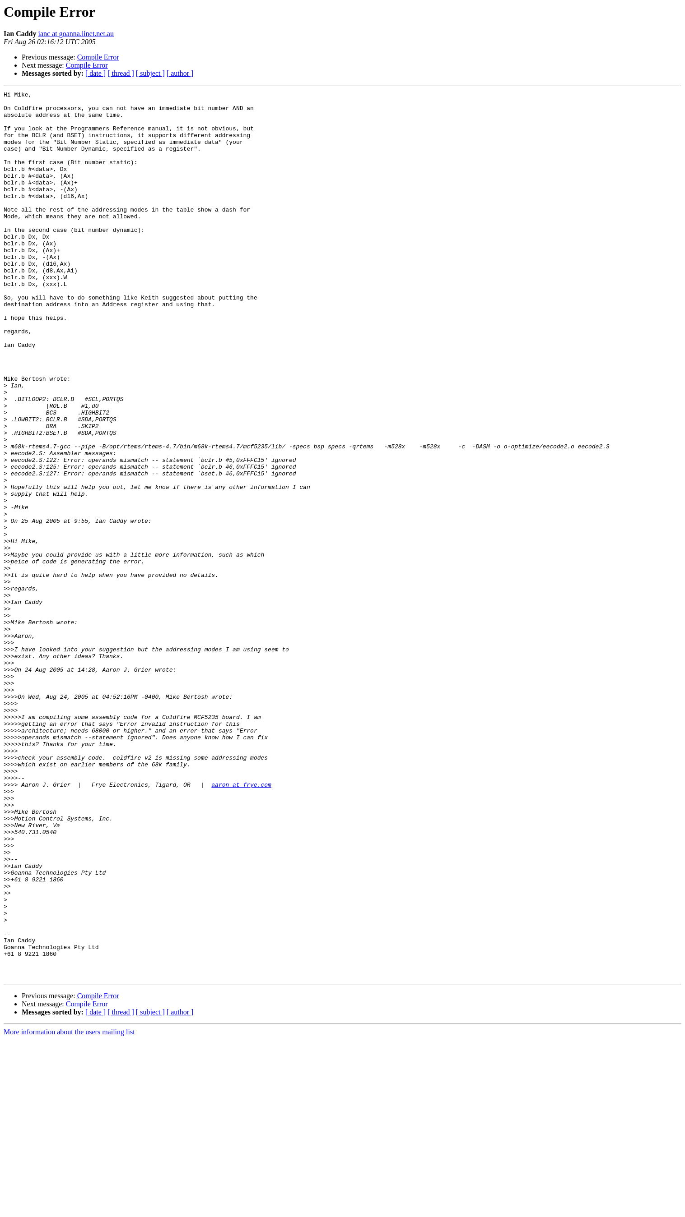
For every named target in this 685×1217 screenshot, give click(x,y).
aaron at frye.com (241, 924)
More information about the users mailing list (69, 1209)
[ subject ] (150, 73)
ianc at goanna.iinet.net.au (75, 33)
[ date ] (95, 73)
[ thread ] (120, 73)
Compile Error (98, 57)
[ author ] (180, 73)
